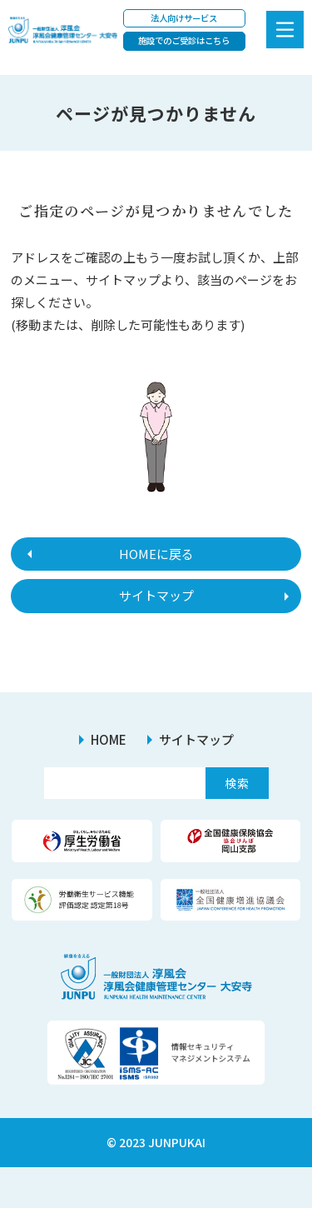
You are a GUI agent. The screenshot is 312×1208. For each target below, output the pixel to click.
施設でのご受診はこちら (184, 40)
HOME (108, 739)
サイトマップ (156, 595)
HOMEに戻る (156, 553)
